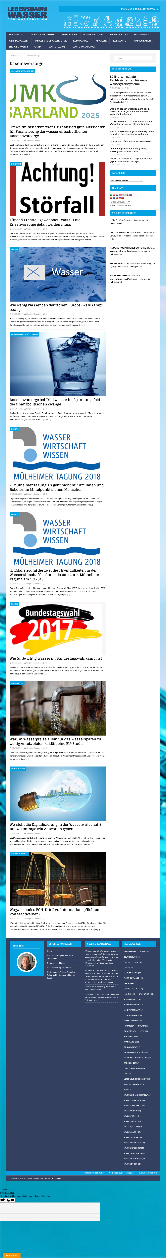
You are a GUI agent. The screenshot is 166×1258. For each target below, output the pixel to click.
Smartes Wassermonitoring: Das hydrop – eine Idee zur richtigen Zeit (132, 251)
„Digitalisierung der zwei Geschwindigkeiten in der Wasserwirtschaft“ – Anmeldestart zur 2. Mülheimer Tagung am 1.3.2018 (54, 574)
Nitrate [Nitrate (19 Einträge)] (129, 1026)
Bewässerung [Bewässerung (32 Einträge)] (132, 957)
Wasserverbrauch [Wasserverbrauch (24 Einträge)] (134, 1143)
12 (125, 127)
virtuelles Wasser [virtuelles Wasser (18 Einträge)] (134, 1084)
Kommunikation (142, 41)
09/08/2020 (116, 127)
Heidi (87, 987)
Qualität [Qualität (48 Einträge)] (130, 1031)
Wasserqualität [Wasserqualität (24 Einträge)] (133, 1127)
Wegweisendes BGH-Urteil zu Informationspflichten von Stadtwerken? (54, 912)
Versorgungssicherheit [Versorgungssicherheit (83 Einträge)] (137, 1079)
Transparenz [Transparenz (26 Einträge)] (131, 1042)
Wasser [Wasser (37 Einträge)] (129, 1089)
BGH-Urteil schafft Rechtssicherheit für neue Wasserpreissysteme (128, 80)
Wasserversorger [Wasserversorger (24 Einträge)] (134, 1148)
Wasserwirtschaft (93, 34)
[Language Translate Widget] (120, 202)
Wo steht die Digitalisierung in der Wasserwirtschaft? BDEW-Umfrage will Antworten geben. (55, 826)
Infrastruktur (118, 34)
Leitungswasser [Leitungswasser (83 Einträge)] (133, 1015)
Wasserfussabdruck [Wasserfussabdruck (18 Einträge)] (135, 1100)
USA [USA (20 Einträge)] (127, 1074)
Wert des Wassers (19, 41)
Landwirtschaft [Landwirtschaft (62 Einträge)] (133, 1010)
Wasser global (57, 47)
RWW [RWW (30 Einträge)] (143, 1031)
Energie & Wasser (18, 47)
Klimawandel (80, 41)
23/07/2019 (17, 229)
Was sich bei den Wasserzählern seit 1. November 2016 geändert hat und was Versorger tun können (129, 111)
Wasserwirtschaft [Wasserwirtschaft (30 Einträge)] (134, 1159)
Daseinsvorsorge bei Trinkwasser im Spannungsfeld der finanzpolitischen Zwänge (55, 402)
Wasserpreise (141, 34)
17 (125, 117)
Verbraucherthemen (42, 34)
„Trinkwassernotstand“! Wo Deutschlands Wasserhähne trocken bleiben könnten (131, 123)
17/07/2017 (17, 748)
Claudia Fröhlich (91, 994)
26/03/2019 (116, 137)
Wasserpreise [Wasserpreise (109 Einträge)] (132, 1121)
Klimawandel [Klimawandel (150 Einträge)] (132, 999)
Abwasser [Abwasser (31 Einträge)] (130, 951)
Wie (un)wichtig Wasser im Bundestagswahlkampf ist (56, 658)
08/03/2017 (116, 165)
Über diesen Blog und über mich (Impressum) (60, 957)
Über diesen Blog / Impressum (59, 967)
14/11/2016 (116, 117)
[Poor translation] (10, 1200)
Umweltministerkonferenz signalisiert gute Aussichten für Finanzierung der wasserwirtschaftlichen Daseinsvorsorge (57, 131)
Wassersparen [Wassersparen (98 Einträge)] (132, 1132)
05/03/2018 (17, 494)
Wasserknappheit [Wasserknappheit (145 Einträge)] (134, 1105)
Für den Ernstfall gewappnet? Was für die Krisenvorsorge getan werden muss (45, 222)
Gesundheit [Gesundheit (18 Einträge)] (131, 983)
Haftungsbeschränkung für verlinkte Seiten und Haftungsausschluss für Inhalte (62, 975)
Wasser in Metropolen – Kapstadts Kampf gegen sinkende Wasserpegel (131, 160)
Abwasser (101, 41)
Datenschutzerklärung (56, 963)
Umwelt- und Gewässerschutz (50, 41)
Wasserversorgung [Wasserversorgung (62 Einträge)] (135, 1153)
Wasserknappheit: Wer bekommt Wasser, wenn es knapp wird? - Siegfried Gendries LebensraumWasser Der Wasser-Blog (102, 954)
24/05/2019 (17, 314)
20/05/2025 (17, 140)
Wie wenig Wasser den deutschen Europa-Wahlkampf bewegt (56, 307)
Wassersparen (70, 34)
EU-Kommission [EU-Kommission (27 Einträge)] (132, 973)
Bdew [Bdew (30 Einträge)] (144, 951)
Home (49, 951)
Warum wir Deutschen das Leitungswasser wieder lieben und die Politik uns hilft (133, 235)
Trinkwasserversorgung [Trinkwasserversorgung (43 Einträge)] (137, 1058)
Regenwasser (119, 41)
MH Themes (56, 1178)
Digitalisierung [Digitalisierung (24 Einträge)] (133, 962)
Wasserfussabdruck (84, 47)
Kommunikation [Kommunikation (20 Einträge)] (133, 1005)
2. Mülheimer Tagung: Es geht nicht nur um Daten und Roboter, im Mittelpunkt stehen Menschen (57, 487)
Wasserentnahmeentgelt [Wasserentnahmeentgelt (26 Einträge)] (137, 1095)
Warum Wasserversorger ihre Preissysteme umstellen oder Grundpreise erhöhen (132, 133)
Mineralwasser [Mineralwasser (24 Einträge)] (133, 1021)
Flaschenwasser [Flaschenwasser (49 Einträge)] (133, 978)
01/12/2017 (116, 155)
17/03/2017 (17, 918)
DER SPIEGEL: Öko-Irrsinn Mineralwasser (130, 141)
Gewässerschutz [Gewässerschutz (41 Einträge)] (133, 989)
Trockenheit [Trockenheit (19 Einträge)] (131, 1063)
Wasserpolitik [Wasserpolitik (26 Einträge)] (132, 1111)
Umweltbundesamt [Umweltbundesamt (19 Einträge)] (134, 1068)
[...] (126, 102)
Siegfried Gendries (33, 140)
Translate (125, 205)
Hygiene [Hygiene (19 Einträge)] (129, 994)
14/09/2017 (17, 663)
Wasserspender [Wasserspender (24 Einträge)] (133, 1137)
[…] (28, 154)
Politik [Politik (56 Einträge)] (143, 1026)
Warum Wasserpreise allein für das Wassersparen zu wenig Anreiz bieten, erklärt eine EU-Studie (55, 741)
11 (125, 137)
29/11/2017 (17, 583)
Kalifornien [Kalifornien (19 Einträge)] (146, 994)
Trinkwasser (16, 34)
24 (128, 88)
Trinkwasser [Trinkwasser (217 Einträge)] (132, 1047)
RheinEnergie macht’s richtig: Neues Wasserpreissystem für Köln (128, 150)
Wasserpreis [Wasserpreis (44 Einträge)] (131, 1116)
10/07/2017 (17, 833)
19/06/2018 (17, 409)
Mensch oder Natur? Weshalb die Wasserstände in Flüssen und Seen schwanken (99, 963)
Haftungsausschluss (148, 1173)
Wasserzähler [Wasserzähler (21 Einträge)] (132, 1164)
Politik (37, 47)
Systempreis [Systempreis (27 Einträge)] (131, 1036)
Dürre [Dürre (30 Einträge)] (128, 967)
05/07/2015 (117, 88)
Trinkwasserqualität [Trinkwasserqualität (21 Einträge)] (136, 1052)
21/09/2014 (116, 145)
